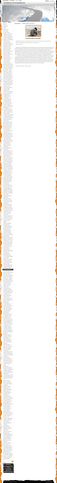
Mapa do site (12, 0)
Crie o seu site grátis (49, 481)
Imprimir (20, 0)
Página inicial (18, 23)
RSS (16, 0)
